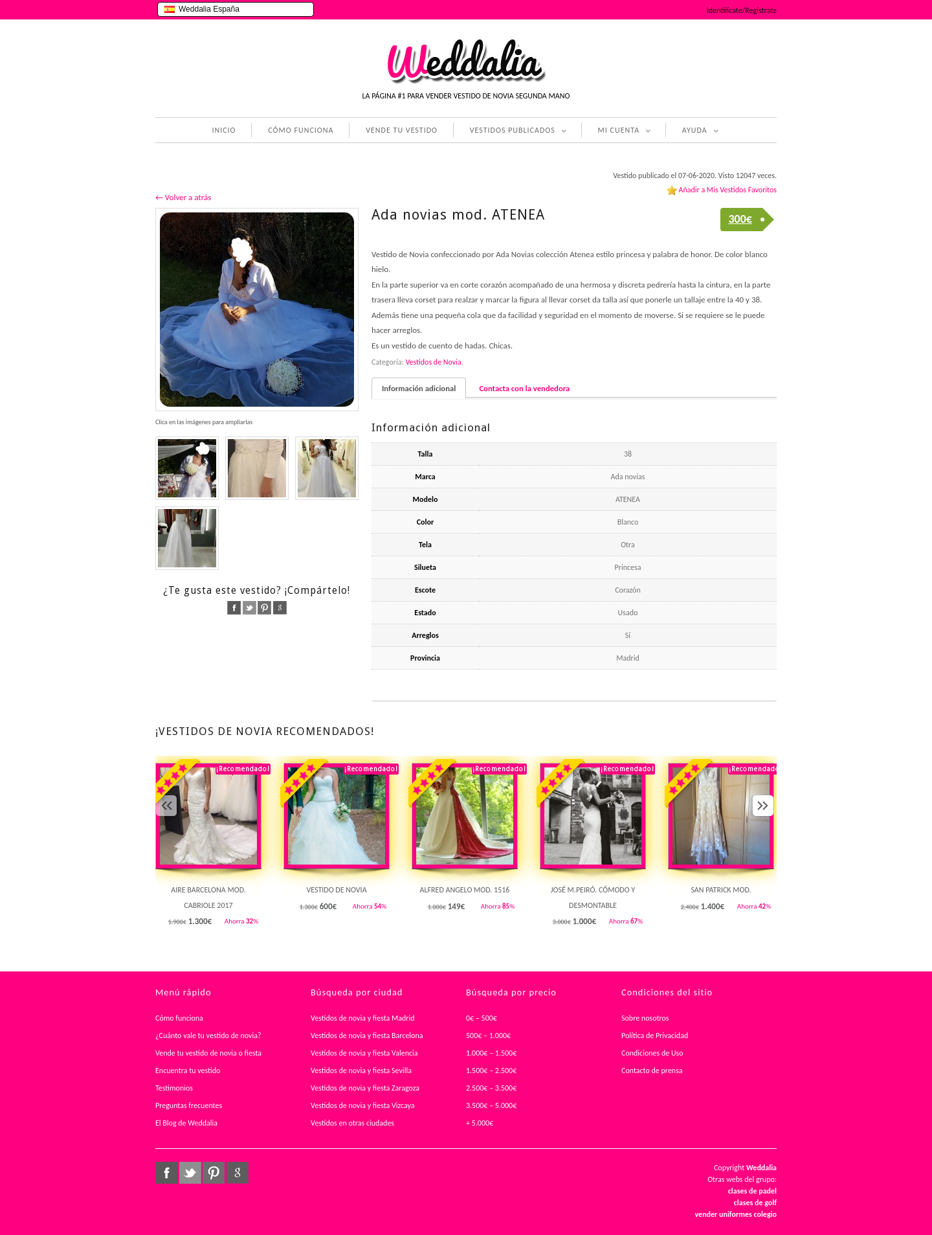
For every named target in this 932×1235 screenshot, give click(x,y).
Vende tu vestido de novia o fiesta (208, 1053)
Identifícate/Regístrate (742, 10)
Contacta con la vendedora (524, 388)
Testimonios (174, 1088)
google (280, 608)
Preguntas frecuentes (188, 1105)
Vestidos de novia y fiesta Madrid (363, 1018)
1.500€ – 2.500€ (491, 1070)
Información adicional (419, 388)
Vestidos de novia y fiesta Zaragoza (365, 1088)
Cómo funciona (179, 1018)
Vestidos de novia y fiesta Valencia (364, 1053)
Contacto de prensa (652, 1070)
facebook (234, 608)
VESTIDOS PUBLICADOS (510, 131)
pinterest (264, 608)
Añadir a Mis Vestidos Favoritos (727, 189)
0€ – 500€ (481, 1018)
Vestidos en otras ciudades (352, 1122)
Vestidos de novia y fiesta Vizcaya (363, 1105)
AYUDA (692, 131)
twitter (249, 608)
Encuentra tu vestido (187, 1070)
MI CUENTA (616, 131)
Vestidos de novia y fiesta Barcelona (367, 1035)
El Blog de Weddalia (186, 1122)
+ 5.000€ (479, 1122)
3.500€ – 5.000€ (491, 1105)
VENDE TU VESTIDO (402, 130)
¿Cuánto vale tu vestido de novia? (208, 1035)
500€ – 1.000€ (488, 1035)
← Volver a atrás (183, 197)
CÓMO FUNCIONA (300, 130)
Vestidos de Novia (433, 362)
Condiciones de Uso (652, 1053)
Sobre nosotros (645, 1018)
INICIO (224, 130)
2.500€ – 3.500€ (491, 1088)
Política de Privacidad (654, 1035)
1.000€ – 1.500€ (491, 1053)
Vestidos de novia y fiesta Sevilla (361, 1070)
